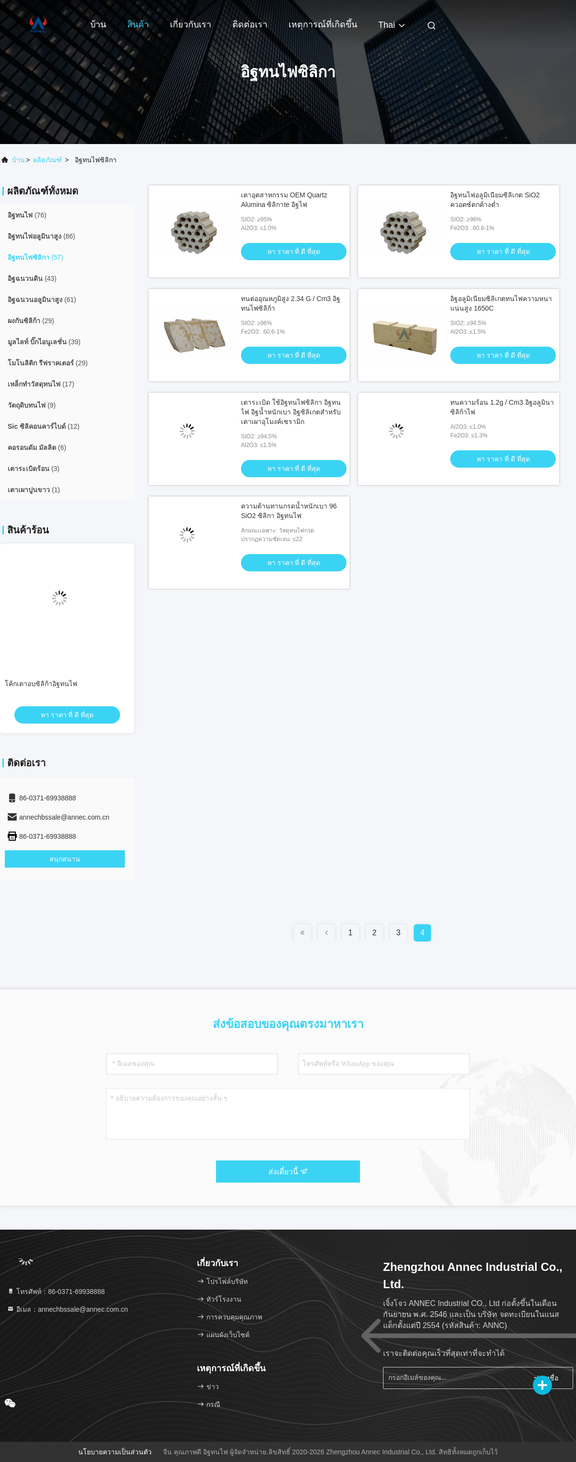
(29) (31, 321)
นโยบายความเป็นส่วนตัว (115, 1452)
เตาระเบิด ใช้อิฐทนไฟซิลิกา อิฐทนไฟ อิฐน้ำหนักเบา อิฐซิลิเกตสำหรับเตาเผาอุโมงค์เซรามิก (291, 412)
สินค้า (138, 24)
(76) (27, 215)
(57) (35, 257)
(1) (34, 490)
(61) (42, 299)
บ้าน (98, 24)
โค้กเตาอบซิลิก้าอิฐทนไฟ (41, 684)
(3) (34, 468)
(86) (41, 236)
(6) (37, 447)
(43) (32, 278)
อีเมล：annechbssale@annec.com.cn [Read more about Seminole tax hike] (67, 1309)
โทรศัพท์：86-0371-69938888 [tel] (56, 1291)
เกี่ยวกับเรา (190, 24)
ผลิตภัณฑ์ (47, 160)
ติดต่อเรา (249, 24)
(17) (41, 384)
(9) (32, 405)
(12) (44, 426)
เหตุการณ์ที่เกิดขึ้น (322, 24)
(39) (44, 342)
